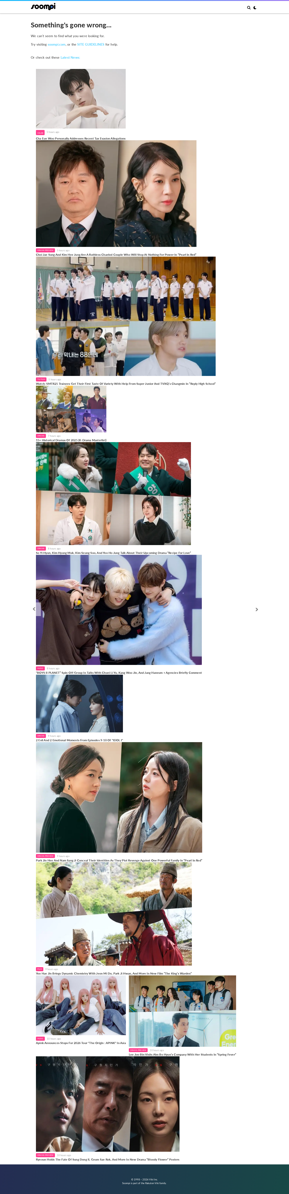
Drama (40, 436)
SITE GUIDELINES (90, 44)
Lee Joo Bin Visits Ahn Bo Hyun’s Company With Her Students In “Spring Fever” (182, 1054)
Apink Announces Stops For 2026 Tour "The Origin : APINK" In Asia (81, 1043)
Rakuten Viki (152, 1183)
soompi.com (57, 44)
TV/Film (41, 379)
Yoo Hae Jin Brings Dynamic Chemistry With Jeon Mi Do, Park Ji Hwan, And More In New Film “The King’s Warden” (114, 973)
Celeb (40, 133)
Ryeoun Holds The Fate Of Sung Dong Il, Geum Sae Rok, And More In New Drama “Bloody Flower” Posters (108, 1159)
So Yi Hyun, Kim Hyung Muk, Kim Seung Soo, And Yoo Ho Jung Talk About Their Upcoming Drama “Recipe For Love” (113, 552)
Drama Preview (45, 250)
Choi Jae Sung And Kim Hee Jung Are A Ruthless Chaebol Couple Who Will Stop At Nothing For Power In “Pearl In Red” (116, 254)
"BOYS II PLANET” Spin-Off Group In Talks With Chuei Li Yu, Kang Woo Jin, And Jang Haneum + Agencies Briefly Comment (119, 672)
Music (40, 668)
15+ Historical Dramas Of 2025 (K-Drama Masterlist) (71, 440)
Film (39, 969)
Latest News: (70, 57)
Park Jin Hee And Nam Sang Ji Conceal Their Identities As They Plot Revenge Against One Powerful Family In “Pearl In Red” (119, 860)
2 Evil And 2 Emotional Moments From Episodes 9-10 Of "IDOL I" (79, 740)
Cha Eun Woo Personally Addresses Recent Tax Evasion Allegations (81, 138)
